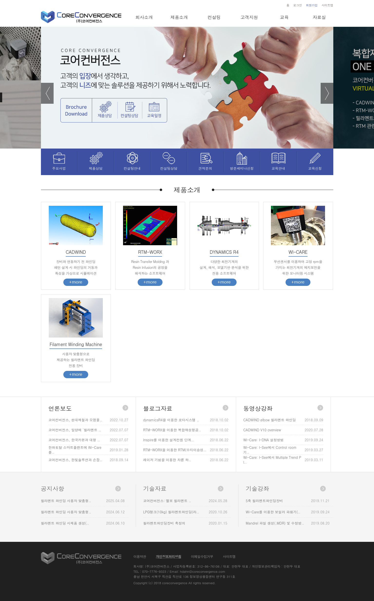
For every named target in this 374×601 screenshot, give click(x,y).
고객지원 (249, 17)
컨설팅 (214, 17)
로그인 (297, 5)
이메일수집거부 (202, 556)
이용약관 (140, 556)
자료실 (319, 17)
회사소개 (144, 17)
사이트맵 (327, 5)
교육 (284, 17)
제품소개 (179, 17)
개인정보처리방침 (168, 556)
